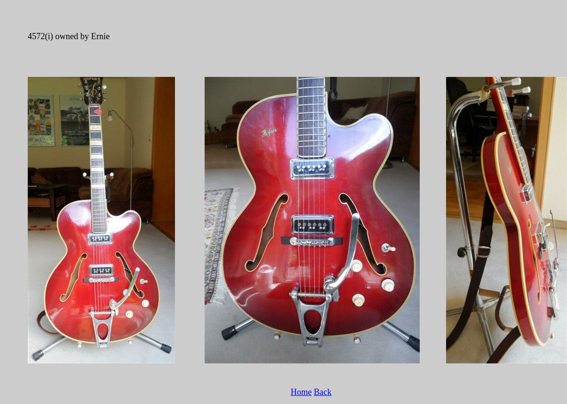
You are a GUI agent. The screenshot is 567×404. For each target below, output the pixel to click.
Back (323, 392)
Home (301, 392)
